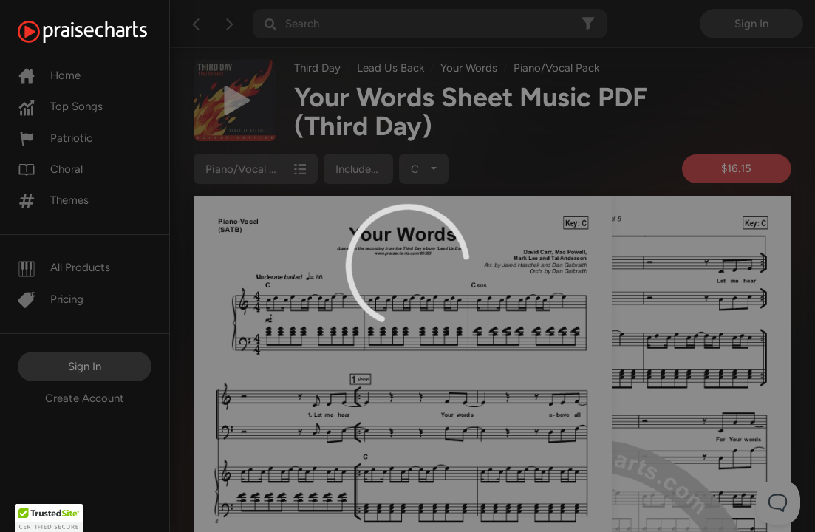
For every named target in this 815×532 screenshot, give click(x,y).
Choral (50, 169)
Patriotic (55, 138)
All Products (64, 267)
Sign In (84, 366)
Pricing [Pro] (50, 299)
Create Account (84, 398)
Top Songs (60, 106)
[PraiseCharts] (101, 32)
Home (49, 75)
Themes (53, 200)
